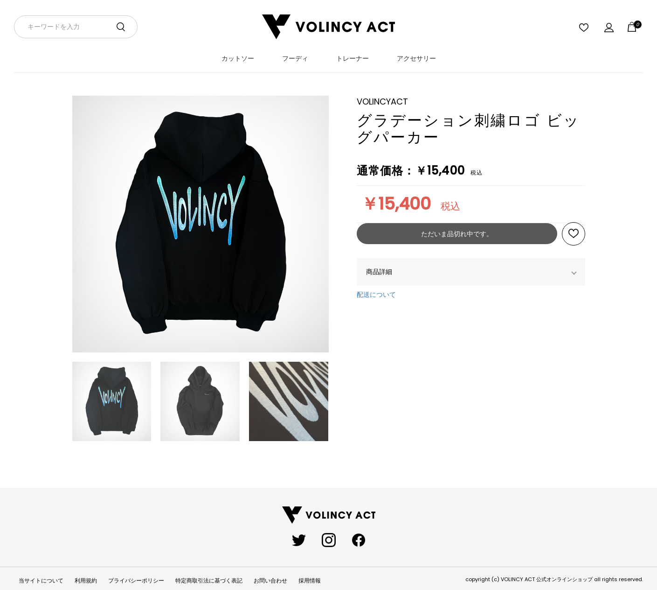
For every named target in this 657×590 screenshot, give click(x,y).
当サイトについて (41, 580)
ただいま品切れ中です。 (457, 234)
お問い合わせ (270, 580)
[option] (200, 229)
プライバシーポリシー (136, 580)
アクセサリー (416, 58)
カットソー (237, 58)
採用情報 (309, 580)
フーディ (295, 58)
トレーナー (352, 58)
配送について (376, 294)
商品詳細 (379, 271)
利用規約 (86, 580)
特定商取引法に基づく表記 (208, 580)
